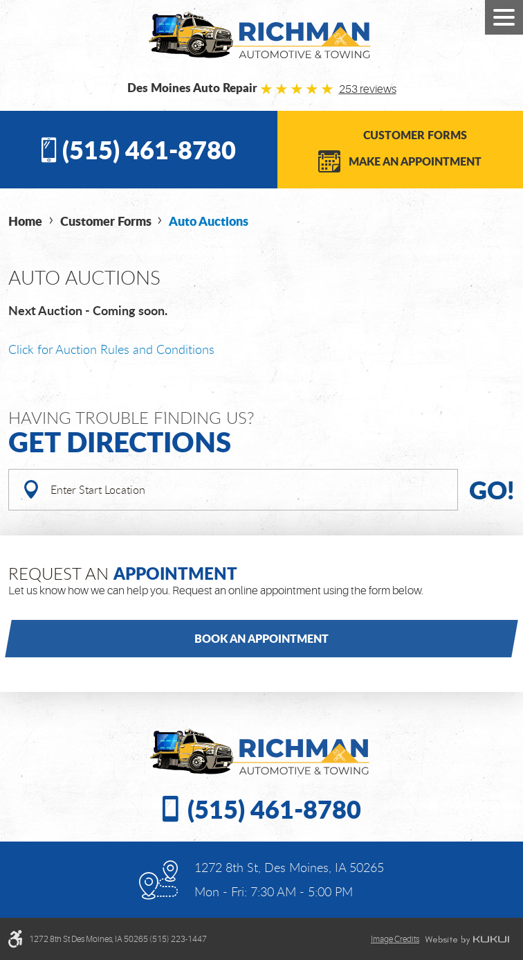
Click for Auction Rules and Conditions (111, 349)
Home (25, 221)
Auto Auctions (208, 221)
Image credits (395, 939)
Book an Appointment (261, 638)
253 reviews (367, 89)
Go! (492, 489)
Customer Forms (415, 135)
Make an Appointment (415, 161)
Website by (467, 940)
